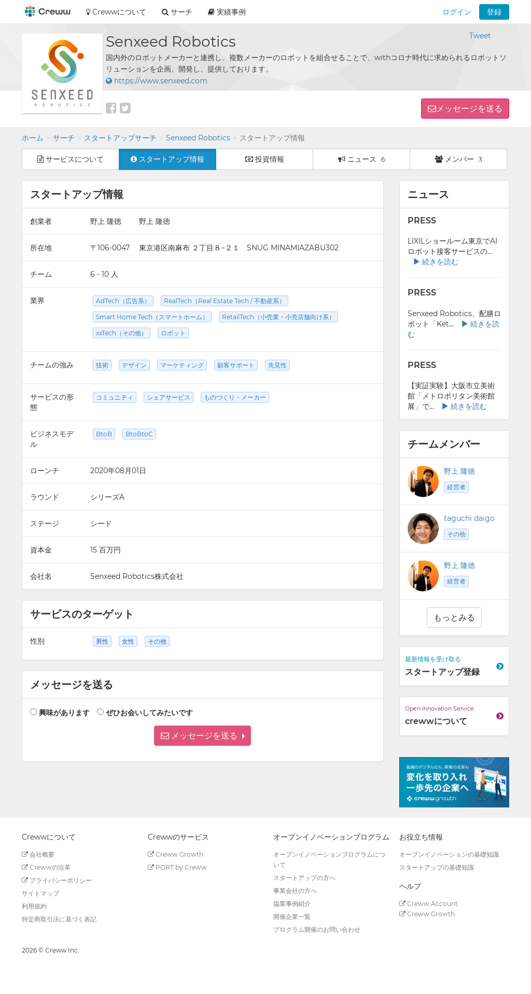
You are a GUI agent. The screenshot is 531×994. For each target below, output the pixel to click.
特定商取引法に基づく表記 (59, 919)
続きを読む (435, 261)
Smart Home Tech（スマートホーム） (152, 317)
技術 (102, 365)
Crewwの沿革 (46, 867)
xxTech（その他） (121, 333)
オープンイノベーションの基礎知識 (449, 854)
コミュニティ (114, 397)
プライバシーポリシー (57, 880)
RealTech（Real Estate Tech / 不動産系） (224, 301)
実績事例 (227, 12)
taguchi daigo (469, 518)
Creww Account (428, 903)
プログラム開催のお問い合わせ (316, 929)
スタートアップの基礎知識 (436, 867)
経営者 (456, 487)
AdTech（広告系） (123, 301)
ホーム (33, 138)
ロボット (173, 333)
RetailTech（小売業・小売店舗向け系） (278, 317)
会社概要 (38, 854)
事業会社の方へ (295, 890)
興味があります (64, 712)
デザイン (134, 365)
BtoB (104, 434)
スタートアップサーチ (120, 138)
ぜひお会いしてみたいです (149, 712)
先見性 (277, 365)
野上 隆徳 (459, 471)
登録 (494, 12)
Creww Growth (175, 854)
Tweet (480, 35)
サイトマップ (40, 893)
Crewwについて (116, 12)
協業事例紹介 (292, 903)
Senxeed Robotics (198, 138)
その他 (456, 534)
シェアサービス (168, 397)
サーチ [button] (177, 12)
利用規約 (34, 906)
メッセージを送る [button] (469, 108)
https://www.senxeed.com (156, 81)
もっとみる (454, 617)
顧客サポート (236, 365)
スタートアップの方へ (304, 878)
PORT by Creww (177, 867)
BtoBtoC (139, 434)
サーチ (64, 138)
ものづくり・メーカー (235, 397)
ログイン (456, 12)
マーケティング (182, 365)
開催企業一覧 (292, 916)
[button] (202, 736)
